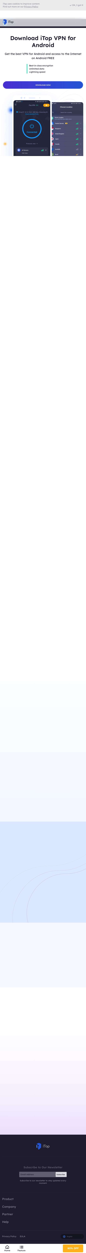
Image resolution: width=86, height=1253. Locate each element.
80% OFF (73, 1247)
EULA (22, 1237)
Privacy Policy (9, 1237)
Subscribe (60, 1176)
